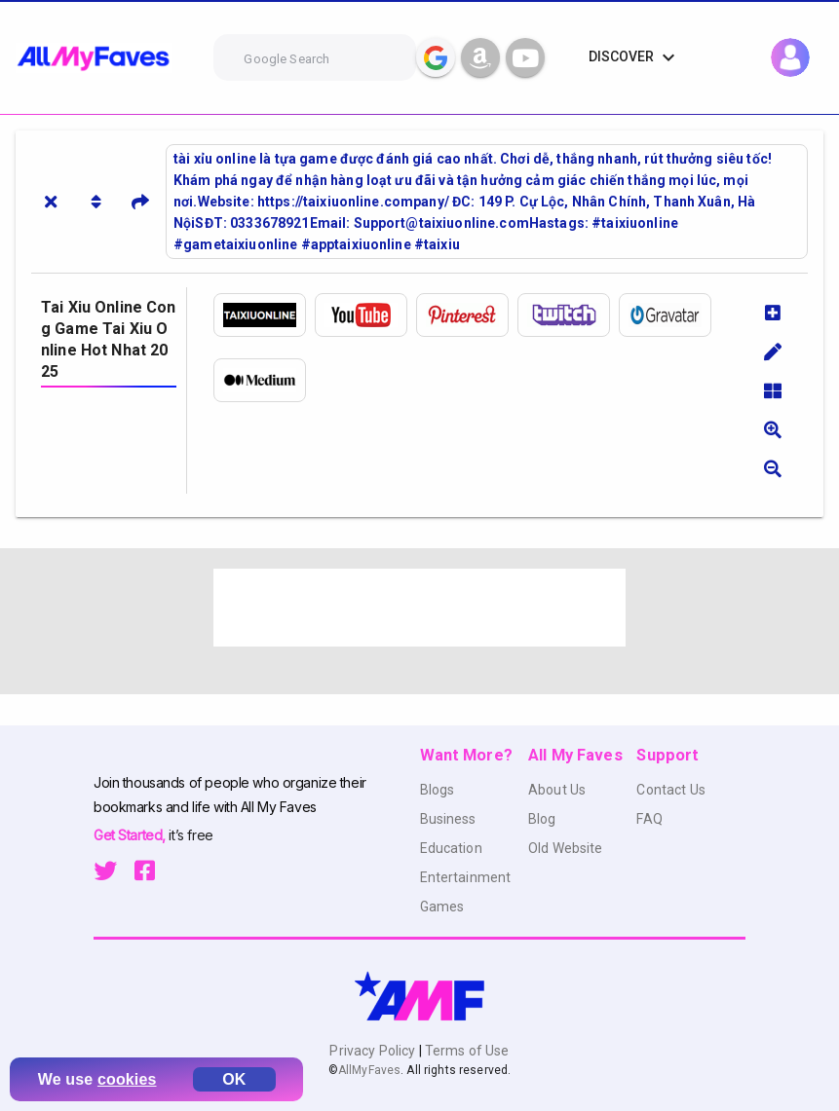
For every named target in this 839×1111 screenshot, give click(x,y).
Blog (542, 819)
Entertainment (466, 877)
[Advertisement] (419, 608)
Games (442, 906)
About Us (557, 789)
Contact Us (670, 789)
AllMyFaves (369, 1070)
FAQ (649, 819)
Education (451, 848)
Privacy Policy (373, 1050)
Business (448, 819)
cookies (127, 1079)
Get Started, (131, 835)
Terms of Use (466, 1050)
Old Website (565, 848)
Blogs (437, 789)
